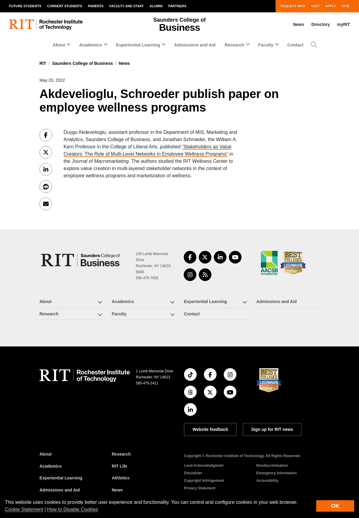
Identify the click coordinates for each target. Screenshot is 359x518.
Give (346, 6)
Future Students (25, 6)
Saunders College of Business (82, 63)
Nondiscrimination (272, 465)
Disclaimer (193, 473)
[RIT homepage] (46, 24)
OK (335, 506)
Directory (320, 24)
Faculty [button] (265, 45)
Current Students (64, 6)
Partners (177, 6)
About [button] (59, 45)
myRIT (343, 24)
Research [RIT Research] (121, 454)
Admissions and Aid (195, 45)
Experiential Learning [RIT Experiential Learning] (60, 477)
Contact (295, 45)
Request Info (292, 6)
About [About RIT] (45, 454)
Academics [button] (90, 45)
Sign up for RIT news (272, 429)
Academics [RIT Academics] (50, 466)
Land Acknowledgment (203, 465)
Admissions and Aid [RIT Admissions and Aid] (59, 490)
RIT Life (119, 466)
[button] (314, 45)
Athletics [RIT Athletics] (121, 477)
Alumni (156, 6)
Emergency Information (276, 473)
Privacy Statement (199, 488)
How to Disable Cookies (72, 509)
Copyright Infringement (204, 481)
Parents (96, 6)
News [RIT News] (117, 490)
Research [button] (234, 45)
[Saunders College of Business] (81, 260)
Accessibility (267, 481)
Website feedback (210, 429)
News (298, 24)
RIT (42, 63)
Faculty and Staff (126, 6)
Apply (330, 6)
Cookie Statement (24, 509)
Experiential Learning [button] (138, 45)
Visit (315, 6)
